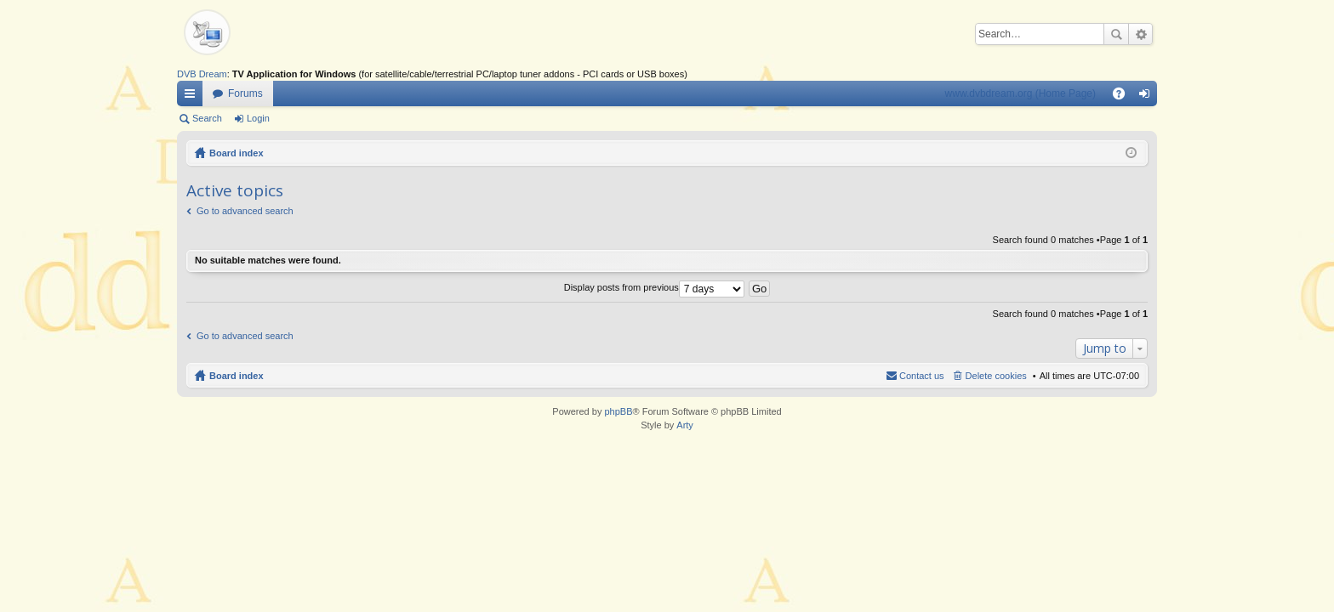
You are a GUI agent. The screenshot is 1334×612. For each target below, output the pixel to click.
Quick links (193, 97)
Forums (245, 93)
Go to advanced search (245, 211)
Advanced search (1140, 34)
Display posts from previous (654, 287)
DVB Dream (202, 74)
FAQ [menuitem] (1124, 97)
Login (258, 118)
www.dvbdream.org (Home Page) (1020, 93)
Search (1116, 34)
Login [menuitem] (1148, 97)
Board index (236, 153)
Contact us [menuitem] (921, 376)
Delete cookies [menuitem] (996, 376)
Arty (684, 425)
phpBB (618, 411)
